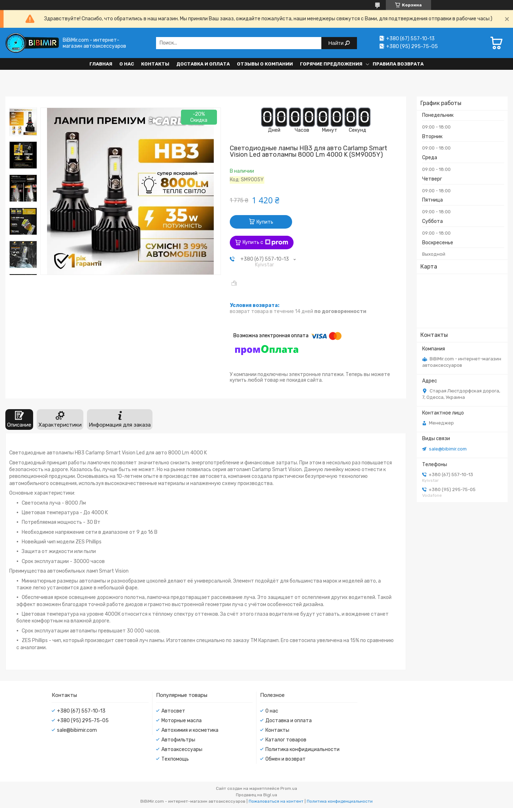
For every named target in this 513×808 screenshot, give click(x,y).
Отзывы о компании (265, 64)
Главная (100, 64)
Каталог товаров (285, 740)
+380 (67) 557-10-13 (81, 711)
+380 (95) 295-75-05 (83, 721)
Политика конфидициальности (302, 749)
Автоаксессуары (181, 749)
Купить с (265, 242)
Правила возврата (398, 64)
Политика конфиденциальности (340, 801)
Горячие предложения (331, 64)
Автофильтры (178, 740)
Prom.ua (288, 788)
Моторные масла (181, 721)
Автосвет (173, 711)
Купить (264, 222)
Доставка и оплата (203, 64)
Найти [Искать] (336, 43)
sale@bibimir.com (448, 449)
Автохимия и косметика (189, 730)
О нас (126, 64)
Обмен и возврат (285, 759)
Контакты (155, 64)
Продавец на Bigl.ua (256, 794)
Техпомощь (175, 759)
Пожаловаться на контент (276, 801)
